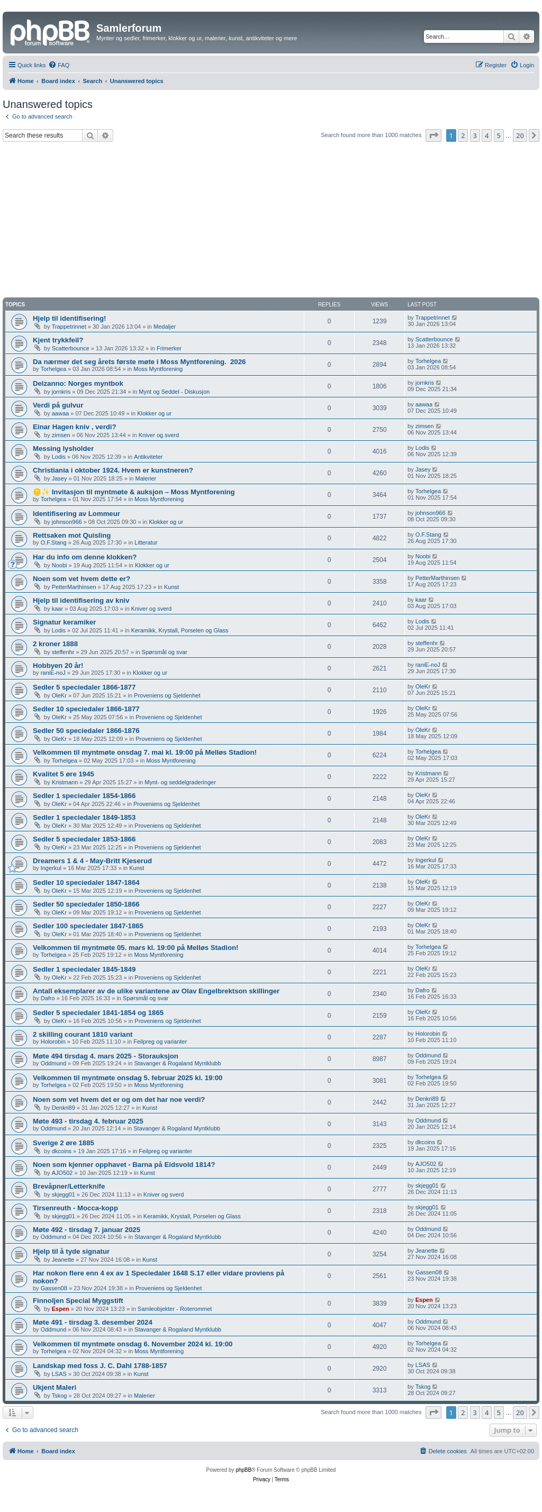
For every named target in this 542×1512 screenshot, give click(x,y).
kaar (57, 608)
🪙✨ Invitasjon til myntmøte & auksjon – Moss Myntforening (134, 492)
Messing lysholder (63, 448)
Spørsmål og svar (164, 652)
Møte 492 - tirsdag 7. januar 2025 (86, 1230)
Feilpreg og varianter (160, 1041)
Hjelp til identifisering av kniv (81, 600)
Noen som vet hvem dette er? (81, 579)
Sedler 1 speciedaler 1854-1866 (84, 796)
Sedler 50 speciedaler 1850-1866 (86, 904)
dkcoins (61, 1151)
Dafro (48, 998)
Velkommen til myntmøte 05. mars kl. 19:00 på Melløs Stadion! (135, 948)
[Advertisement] (271, 221)
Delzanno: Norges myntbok (78, 383)
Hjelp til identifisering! (69, 318)
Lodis (59, 457)
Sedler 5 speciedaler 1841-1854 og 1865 (98, 1013)
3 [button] (475, 135)
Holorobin (53, 1041)
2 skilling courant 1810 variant (82, 1034)
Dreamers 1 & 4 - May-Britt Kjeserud (92, 861)
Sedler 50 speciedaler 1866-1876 (86, 731)
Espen (60, 1309)
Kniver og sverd (159, 435)
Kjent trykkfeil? (58, 340)
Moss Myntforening (158, 369)
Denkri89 (63, 1107)
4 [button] (487, 135)
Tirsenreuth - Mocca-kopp (75, 1208)
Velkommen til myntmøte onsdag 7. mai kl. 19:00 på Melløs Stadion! (145, 752)
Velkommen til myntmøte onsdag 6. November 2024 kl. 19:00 (132, 1344)
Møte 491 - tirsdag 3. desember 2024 (92, 1322)
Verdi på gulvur (58, 405)
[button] (433, 135)
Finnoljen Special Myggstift (78, 1301)
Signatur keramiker (64, 622)
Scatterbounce (70, 348)
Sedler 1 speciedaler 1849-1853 (84, 817)
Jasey (59, 478)
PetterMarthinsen (74, 587)
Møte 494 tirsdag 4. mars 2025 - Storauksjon (105, 1056)
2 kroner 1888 (55, 644)
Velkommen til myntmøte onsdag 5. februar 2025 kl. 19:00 (127, 1078)
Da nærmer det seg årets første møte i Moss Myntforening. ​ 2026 (139, 362)
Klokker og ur (154, 413)
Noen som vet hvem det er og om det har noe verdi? (119, 1099)
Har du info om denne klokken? (85, 557)
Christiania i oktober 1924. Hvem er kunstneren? (113, 470)
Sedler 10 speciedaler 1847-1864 (86, 882)
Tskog (59, 1395)
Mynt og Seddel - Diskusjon (174, 391)
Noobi (59, 565)
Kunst (171, 587)
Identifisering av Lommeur (76, 514)
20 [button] (520, 135)
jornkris (61, 391)
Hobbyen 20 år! (58, 665)
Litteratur (145, 542)
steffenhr (63, 652)
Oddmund (53, 1063)
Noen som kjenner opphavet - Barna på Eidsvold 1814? (124, 1165)
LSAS (59, 1374)
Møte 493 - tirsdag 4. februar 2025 (88, 1121)
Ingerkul (51, 868)
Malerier (146, 478)
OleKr (59, 695)
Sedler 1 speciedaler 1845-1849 (84, 969)
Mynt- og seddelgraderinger (180, 782)
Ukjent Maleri (54, 1387)
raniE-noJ (53, 672)
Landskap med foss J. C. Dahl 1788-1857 (100, 1366)
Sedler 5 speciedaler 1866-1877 (84, 687)
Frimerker (169, 348)
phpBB (243, 1470)
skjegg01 (63, 1194)
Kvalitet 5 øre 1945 (63, 774)
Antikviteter (148, 457)
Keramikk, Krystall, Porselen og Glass (180, 630)
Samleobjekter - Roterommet (175, 1309)
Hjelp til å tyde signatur (71, 1251)
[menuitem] (58, 65)
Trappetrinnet (69, 326)
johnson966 (67, 522)
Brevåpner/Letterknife (69, 1186)
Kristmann (65, 782)
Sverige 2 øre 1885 (63, 1143)
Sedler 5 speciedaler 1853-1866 (84, 839)
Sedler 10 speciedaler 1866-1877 (86, 709)
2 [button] (463, 135)
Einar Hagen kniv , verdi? (74, 427)
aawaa (60, 413)
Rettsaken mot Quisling (72, 535)
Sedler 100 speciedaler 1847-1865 (88, 926)
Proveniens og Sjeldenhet (167, 695)
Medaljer (164, 326)
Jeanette (63, 1259)
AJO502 (62, 1173)
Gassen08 (54, 1288)
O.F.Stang (54, 542)
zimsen (61, 435)
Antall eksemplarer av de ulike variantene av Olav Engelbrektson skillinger (156, 991)
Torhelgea (53, 369)
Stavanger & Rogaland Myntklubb (177, 1063)
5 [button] (499, 135)
